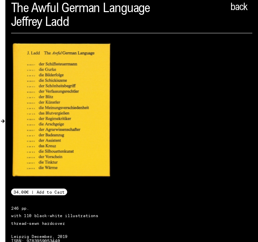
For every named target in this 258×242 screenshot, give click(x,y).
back (238, 8)
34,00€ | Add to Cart (39, 192)
